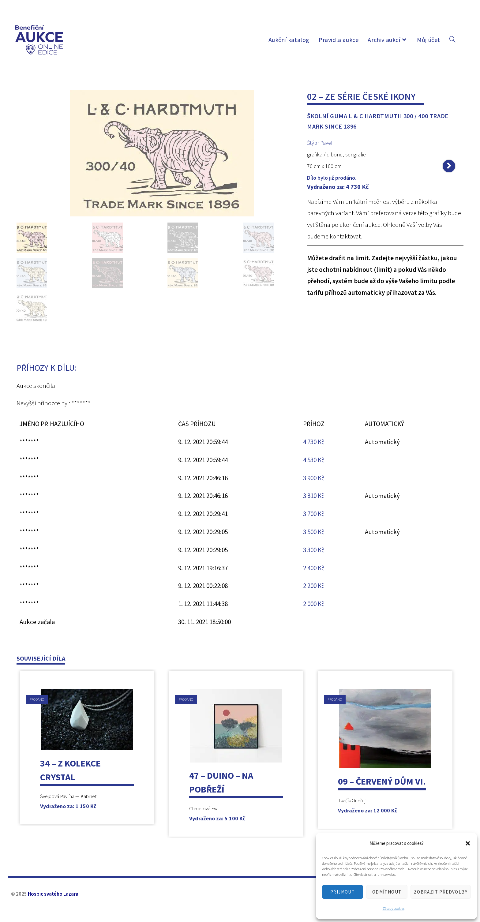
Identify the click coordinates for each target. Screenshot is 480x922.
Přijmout (342, 892)
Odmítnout (387, 892)
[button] (468, 843)
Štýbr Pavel (319, 142)
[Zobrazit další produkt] (449, 166)
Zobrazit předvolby (440, 892)
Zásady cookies (393, 908)
